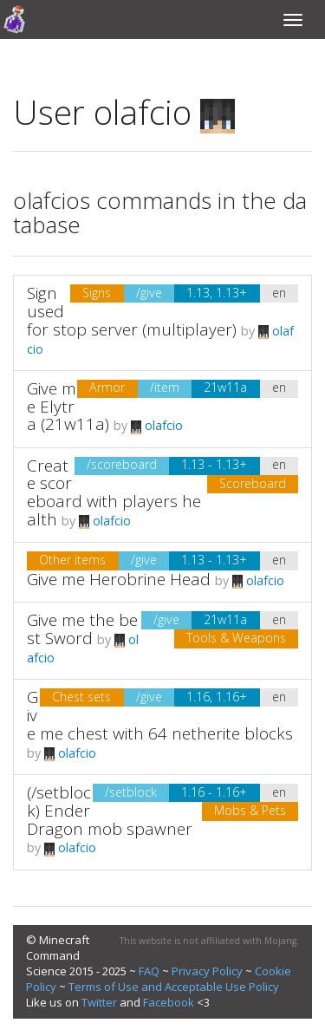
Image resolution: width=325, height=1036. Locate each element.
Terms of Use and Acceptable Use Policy (173, 986)
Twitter (99, 1002)
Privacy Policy (207, 971)
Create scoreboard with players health (114, 492)
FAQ (149, 971)
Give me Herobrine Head (119, 579)
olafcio (157, 425)
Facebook (168, 1002)
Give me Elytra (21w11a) (68, 406)
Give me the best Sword (82, 629)
